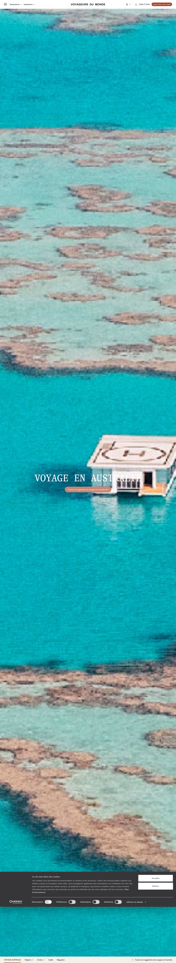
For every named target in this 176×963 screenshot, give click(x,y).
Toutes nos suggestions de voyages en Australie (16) (88, 489)
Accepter (156, 934)
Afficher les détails (134, 958)
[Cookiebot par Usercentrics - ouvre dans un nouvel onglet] (16, 958)
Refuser (155, 942)
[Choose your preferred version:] (128, 4)
